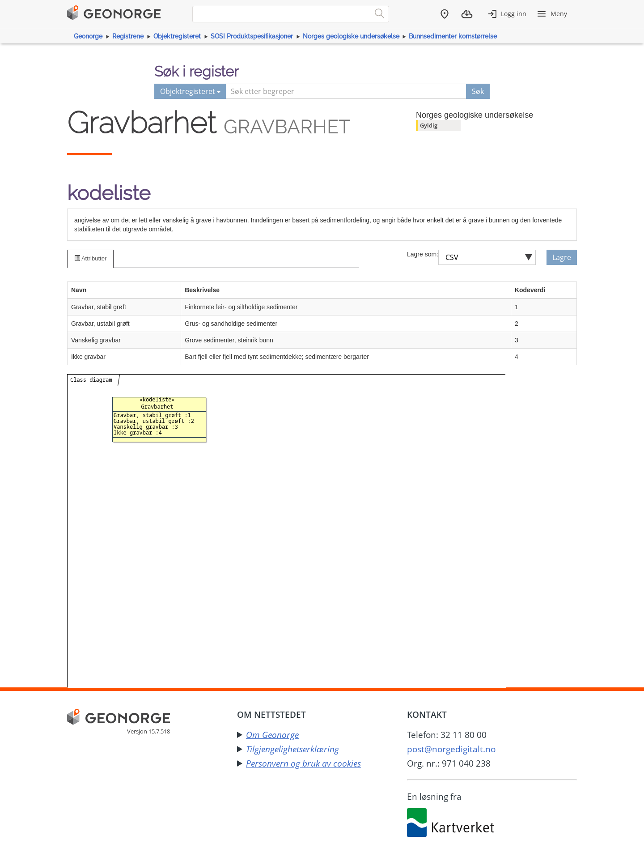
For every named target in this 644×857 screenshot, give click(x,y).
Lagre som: (422, 254)
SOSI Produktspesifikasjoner (252, 36)
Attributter (90, 258)
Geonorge (88, 36)
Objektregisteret (177, 36)
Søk (478, 91)
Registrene (128, 36)
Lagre (561, 257)
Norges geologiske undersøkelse (351, 36)
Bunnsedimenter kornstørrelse (453, 36)
